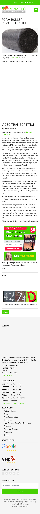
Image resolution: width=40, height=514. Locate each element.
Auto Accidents (10, 411)
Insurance (8, 420)
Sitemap (14, 506)
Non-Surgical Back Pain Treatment (17, 423)
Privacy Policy (23, 506)
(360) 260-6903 (26, 2)
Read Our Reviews (11, 429)
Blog (6, 414)
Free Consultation (11, 417)
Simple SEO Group (30, 502)
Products (7, 426)
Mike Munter (24, 504)
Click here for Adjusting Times (13, 403)
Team (6, 435)
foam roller (14, 58)
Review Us (8, 432)
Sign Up (20, 491)
